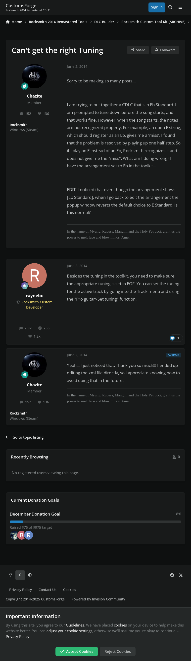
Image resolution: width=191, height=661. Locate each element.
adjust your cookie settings (69, 630)
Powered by (98, 599)
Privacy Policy (20, 590)
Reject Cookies (117, 651)
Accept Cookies (76, 651)
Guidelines (75, 625)
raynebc (34, 295)
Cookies (69, 590)
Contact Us (47, 590)
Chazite (34, 96)
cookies (120, 625)
